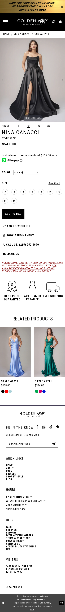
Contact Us (13, 544)
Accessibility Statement (21, 546)
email (15, 271)
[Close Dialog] (3, 603)
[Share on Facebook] (19, 126)
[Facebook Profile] (37, 427)
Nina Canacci (22, 34)
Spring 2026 (41, 34)
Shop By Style (14, 476)
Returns (11, 532)
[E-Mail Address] (32, 444)
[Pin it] (38, 126)
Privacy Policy (15, 541)
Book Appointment (18, 235)
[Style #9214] (15, 352)
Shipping (11, 530)
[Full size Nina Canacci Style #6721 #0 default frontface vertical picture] (32, 80)
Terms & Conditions (18, 538)
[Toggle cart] (60, 21)
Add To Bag (13, 213)
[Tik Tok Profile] (51, 427)
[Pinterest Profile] (58, 427)
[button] (6, 22)
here (32, 609)
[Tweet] (28, 126)
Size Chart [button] (54, 183)
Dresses (11, 474)
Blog (9, 479)
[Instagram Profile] (44, 427)
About (10, 468)
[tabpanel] (32, 80)
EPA (8, 549)
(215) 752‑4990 (14, 572)
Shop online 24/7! (16, 509)
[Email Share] (48, 126)
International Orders (19, 535)
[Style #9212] (49, 352)
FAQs (9, 527)
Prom (9, 471)
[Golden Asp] (32, 22)
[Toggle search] (53, 21)
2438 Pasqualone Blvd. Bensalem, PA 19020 (19, 567)
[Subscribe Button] (53, 444)
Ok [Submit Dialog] (61, 603)
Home (6, 34)
